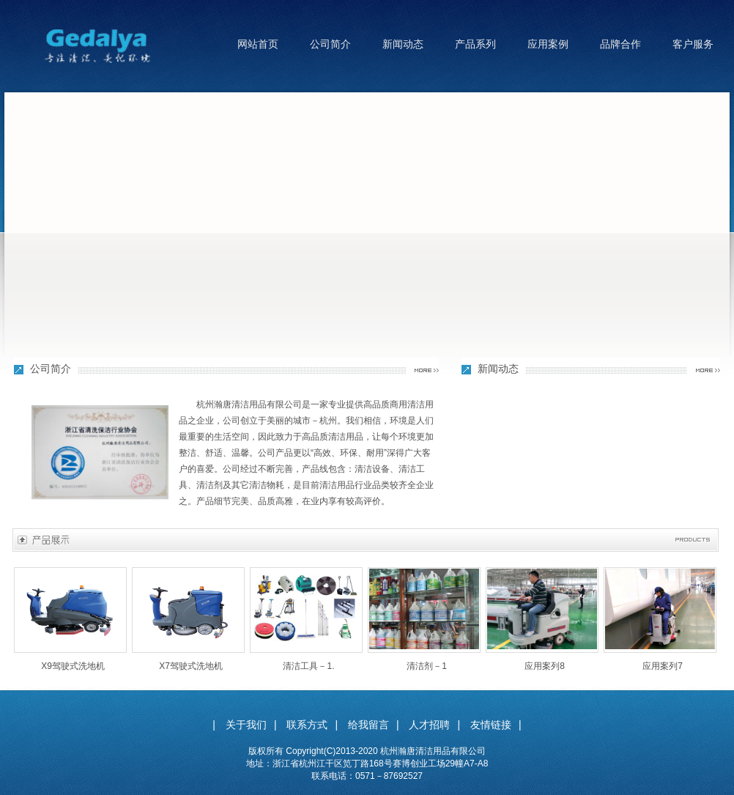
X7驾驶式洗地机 (191, 666)
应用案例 (547, 44)
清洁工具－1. (308, 666)
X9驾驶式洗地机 (73, 666)
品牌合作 (620, 44)
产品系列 (475, 44)
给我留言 (368, 725)
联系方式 (306, 725)
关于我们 (246, 725)
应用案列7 (662, 666)
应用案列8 (544, 666)
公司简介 (330, 44)
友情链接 (490, 725)
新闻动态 (402, 44)
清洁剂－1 (427, 666)
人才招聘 (429, 725)
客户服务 (692, 44)
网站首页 (257, 44)
